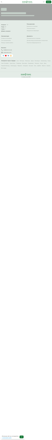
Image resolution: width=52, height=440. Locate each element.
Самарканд (18, 63)
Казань (49, 60)
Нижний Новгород (5, 65)
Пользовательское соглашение (33, 38)
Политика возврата (31, 28)
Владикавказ (31, 63)
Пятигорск (22, 60)
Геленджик (25, 65)
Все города (3, 68)
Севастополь (12, 63)
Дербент (39, 65)
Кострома (31, 65)
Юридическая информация (33, 30)
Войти (48, 2)
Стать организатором (6, 40)
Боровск (48, 65)
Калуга (41, 63)
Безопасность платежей (32, 26)
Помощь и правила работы (7, 42)
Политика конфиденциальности (34, 42)
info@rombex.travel (7, 52)
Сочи (18, 60)
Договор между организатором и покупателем (37, 40)
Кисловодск (37, 60)
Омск (35, 65)
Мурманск (20, 65)
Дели (45, 63)
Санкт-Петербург (5, 63)
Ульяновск (37, 63)
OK (21, 437)
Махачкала (27, 60)
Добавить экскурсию (5, 31)
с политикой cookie (6, 437)
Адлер (32, 60)
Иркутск (44, 65)
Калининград (44, 60)
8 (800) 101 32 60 (8, 50)
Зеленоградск (13, 65)
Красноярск (24, 63)
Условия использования (6, 38)
